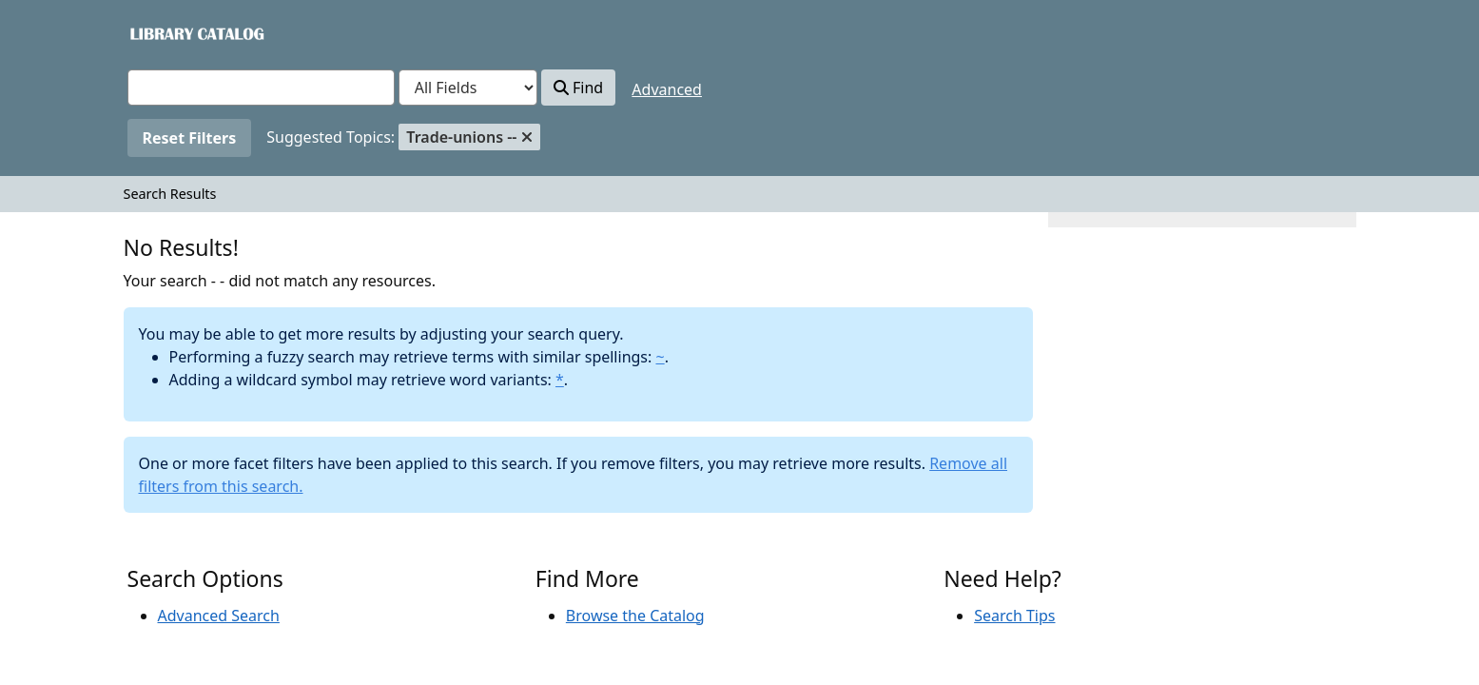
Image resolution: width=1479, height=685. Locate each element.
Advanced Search (219, 615)
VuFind (160, 33)
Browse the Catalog (635, 615)
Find (578, 87)
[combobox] (261, 87)
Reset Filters (190, 137)
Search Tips (1014, 615)
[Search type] (468, 87)
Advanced (667, 89)
